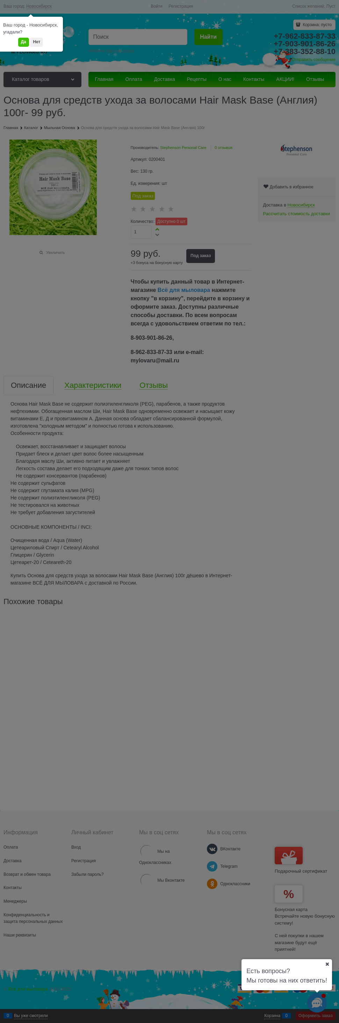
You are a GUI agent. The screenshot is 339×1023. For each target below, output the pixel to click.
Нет (36, 41)
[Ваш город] (327, 964)
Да (23, 41)
